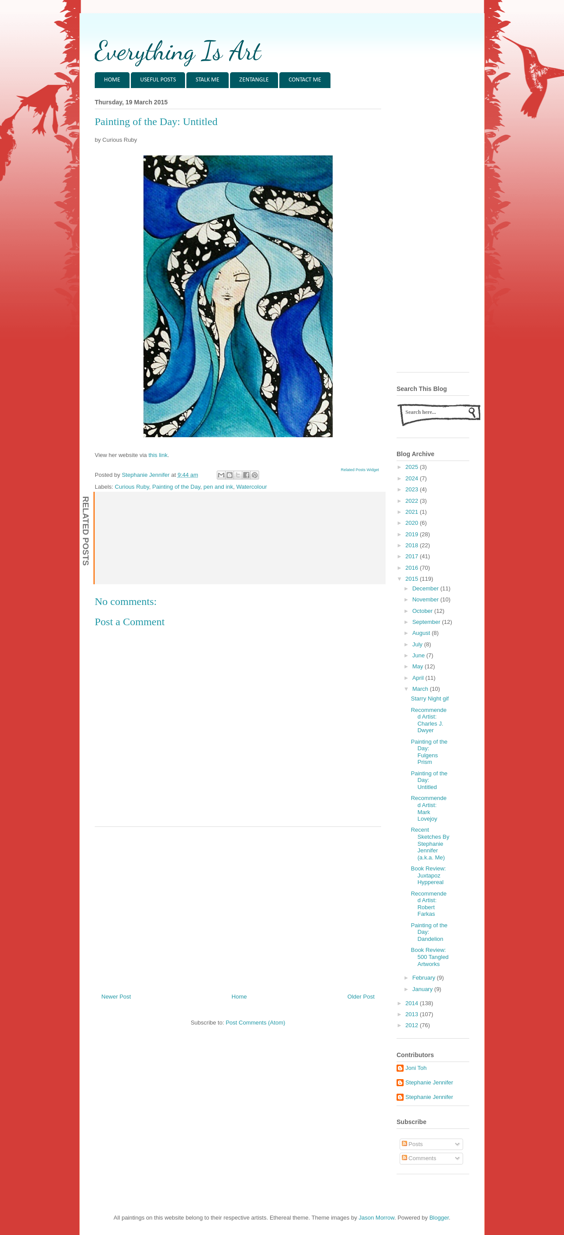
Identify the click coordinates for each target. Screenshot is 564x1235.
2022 (412, 501)
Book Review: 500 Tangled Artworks (430, 957)
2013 (412, 1014)
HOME (112, 80)
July (418, 644)
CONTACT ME (305, 80)
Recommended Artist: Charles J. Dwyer (428, 720)
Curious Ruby (132, 486)
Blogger (439, 1217)
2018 (412, 545)
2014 (412, 1003)
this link (157, 455)
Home (239, 996)
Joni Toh (416, 1068)
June (419, 655)
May (418, 666)
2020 (412, 523)
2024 (412, 478)
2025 (412, 467)
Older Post (361, 996)
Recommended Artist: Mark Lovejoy (428, 808)
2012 (412, 1025)
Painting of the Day (176, 486)
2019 (412, 534)
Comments (419, 1158)
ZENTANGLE (254, 80)
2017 (412, 556)
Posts (412, 1144)
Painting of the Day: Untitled (429, 780)
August (422, 633)
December (426, 588)
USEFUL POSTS (158, 80)
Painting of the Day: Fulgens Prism (429, 752)
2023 (412, 489)
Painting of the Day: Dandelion (429, 932)
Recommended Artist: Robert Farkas (428, 904)
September (427, 622)
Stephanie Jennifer (429, 1082)
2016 (412, 567)
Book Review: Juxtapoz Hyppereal (428, 875)
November (426, 599)
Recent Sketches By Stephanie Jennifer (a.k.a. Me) (430, 843)
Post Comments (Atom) (255, 1022)
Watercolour (251, 486)
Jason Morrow (376, 1217)
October (423, 611)
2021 (412, 512)
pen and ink (218, 486)
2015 (412, 578)
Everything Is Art (178, 50)
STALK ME (207, 80)
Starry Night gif (430, 698)
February (424, 977)
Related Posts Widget (360, 470)
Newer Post (116, 996)
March (421, 689)
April (419, 678)
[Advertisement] (238, 907)
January (423, 989)
